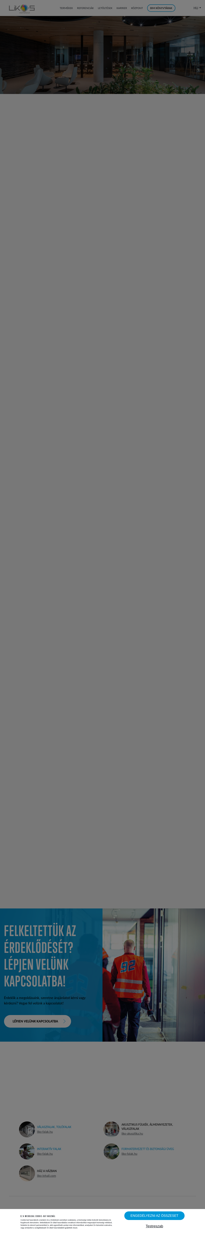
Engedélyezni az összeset (154, 1215)
